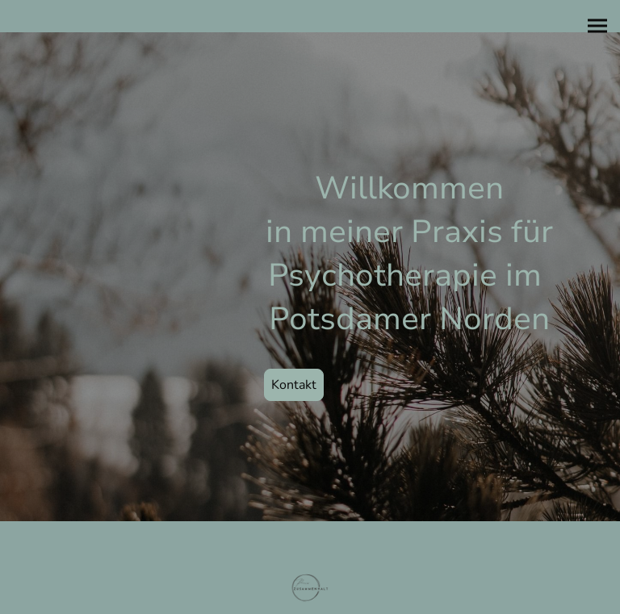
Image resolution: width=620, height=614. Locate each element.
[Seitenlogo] (310, 588)
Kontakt (293, 385)
